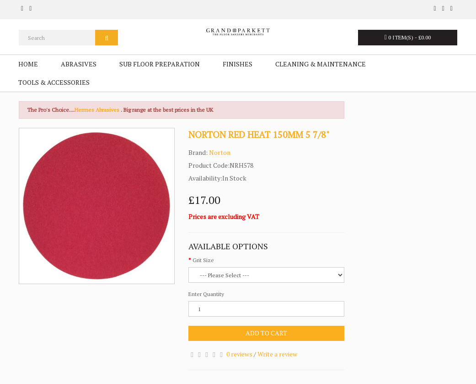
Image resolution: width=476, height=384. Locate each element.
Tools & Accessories (54, 82)
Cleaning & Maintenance (320, 64)
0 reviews (239, 354)
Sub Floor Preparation (159, 64)
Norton (219, 152)
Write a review (277, 354)
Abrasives (78, 64)
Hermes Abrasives (97, 109)
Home (28, 64)
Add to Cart (266, 333)
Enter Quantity (206, 294)
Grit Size (203, 260)
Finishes (237, 64)
